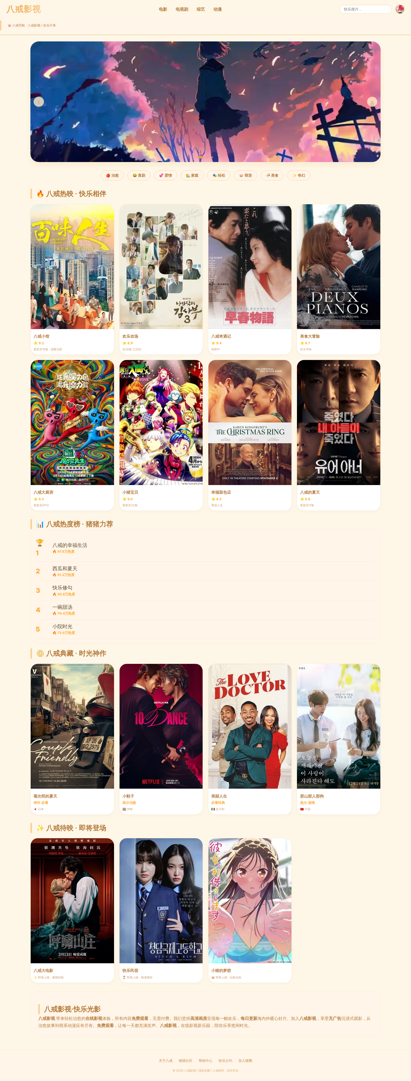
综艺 (201, 9)
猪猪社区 (185, 1061)
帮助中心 (205, 1061)
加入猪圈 (245, 1061)
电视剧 (182, 9)
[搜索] (365, 9)
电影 (163, 9)
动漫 (217, 9)
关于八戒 (165, 1061)
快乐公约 (225, 1061)
